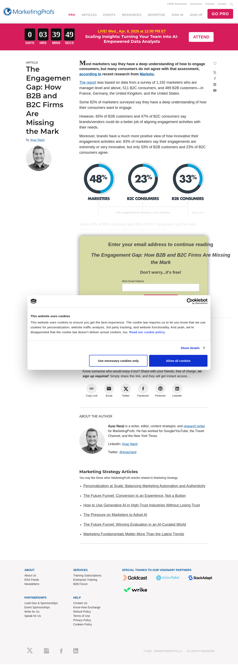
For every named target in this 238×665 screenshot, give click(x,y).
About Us (30, 576)
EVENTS (109, 15)
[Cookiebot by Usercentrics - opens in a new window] (189, 301)
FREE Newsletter (177, 4)
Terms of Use (81, 616)
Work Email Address (133, 282)
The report (87, 83)
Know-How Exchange (86, 608)
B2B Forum (80, 584)
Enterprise (196, 4)
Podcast (209, 4)
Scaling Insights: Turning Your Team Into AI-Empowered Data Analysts (132, 40)
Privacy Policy (82, 621)
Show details (190, 347)
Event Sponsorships (37, 608)
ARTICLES (89, 15)
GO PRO (220, 14)
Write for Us (31, 612)
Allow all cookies (178, 360)
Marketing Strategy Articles (108, 472)
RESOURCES (131, 15)
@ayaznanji (127, 453)
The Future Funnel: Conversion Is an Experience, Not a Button (134, 496)
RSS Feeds (31, 580)
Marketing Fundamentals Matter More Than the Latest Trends (133, 535)
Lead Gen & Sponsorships (41, 604)
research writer (194, 427)
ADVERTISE (156, 15)
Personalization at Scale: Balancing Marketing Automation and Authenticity (144, 487)
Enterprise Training (85, 580)
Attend (201, 38)
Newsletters (31, 584)
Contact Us (80, 604)
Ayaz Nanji (37, 140)
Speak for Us (32, 616)
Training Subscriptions (87, 576)
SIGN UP (196, 15)
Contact (222, 4)
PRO (72, 15)
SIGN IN (177, 15)
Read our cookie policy (147, 332)
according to (90, 75)
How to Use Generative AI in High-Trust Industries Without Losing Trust (141, 506)
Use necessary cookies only (118, 360)
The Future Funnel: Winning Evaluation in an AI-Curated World (134, 525)
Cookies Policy (82, 625)
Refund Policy (82, 612)
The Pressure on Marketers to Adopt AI (115, 516)
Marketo (147, 75)
